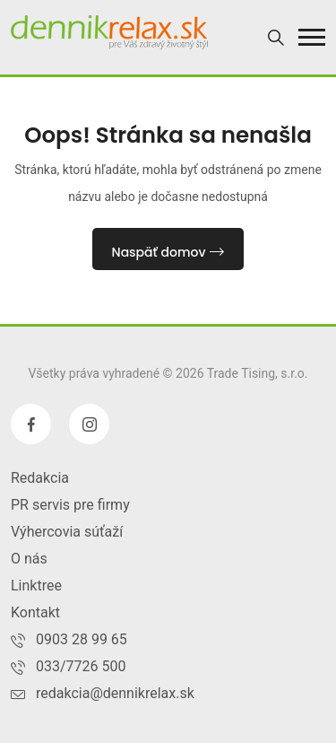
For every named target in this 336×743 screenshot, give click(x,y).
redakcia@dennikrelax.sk (115, 693)
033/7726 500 (81, 666)
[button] (311, 37)
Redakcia (40, 477)
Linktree (36, 585)
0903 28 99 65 (81, 639)
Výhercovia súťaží (67, 531)
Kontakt (35, 612)
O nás (29, 558)
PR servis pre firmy (70, 504)
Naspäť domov (168, 252)
